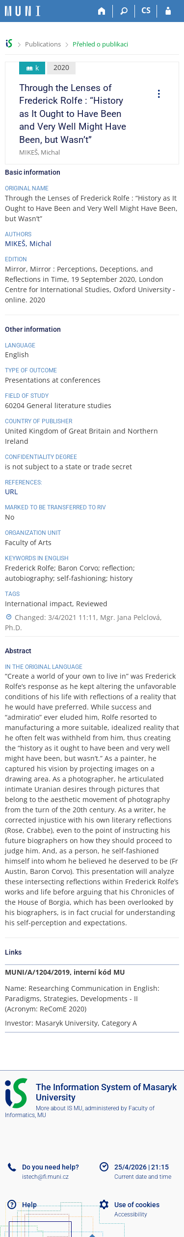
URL (11, 491)
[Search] (124, 11)
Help (29, 1205)
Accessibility (130, 1214)
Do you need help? (50, 1167)
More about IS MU (59, 1108)
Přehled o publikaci (100, 44)
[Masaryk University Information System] (22, 11)
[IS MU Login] (168, 11)
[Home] (102, 11)
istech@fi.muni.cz (45, 1176)
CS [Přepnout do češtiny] (146, 10)
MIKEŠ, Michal (28, 243)
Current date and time (142, 1176)
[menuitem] (155, 95)
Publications (43, 44)
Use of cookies (136, 1205)
